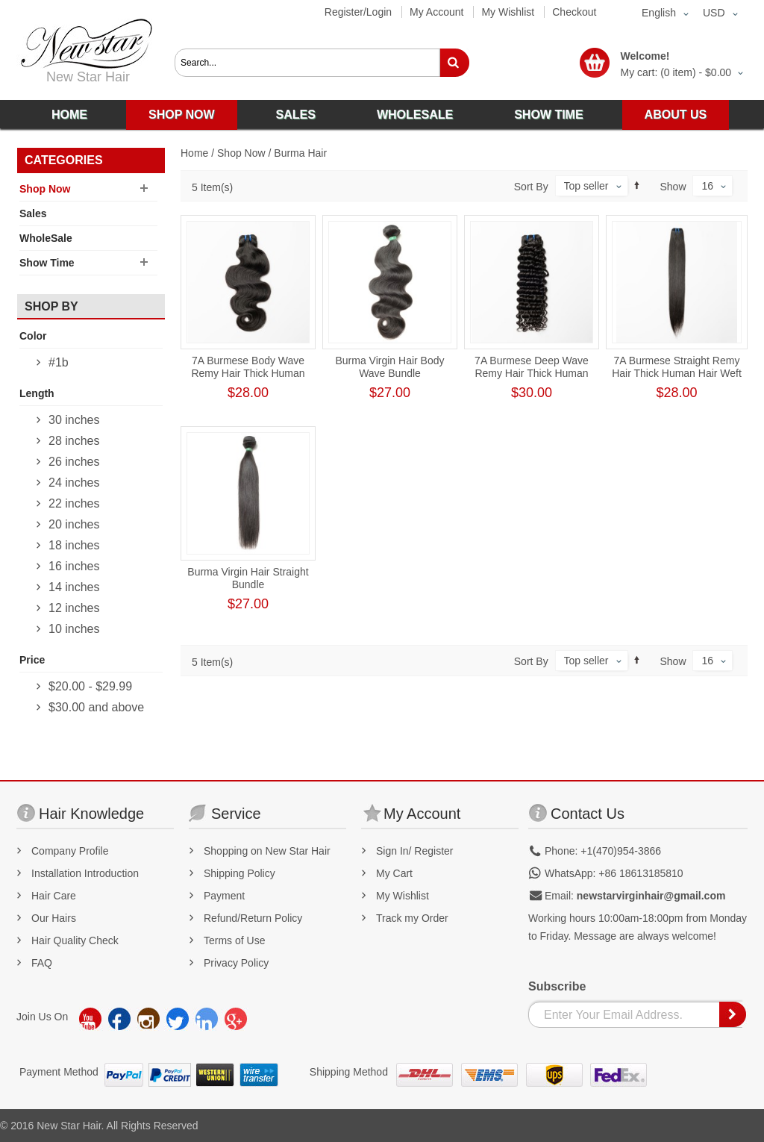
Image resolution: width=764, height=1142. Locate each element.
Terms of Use (234, 940)
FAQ (41, 963)
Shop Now (241, 153)
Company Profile (70, 851)
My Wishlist (507, 12)
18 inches (74, 545)
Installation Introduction (85, 873)
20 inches (74, 524)
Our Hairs (53, 918)
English (659, 13)
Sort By (531, 187)
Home (194, 153)
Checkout (574, 12)
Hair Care (53, 896)
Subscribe (557, 986)
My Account (436, 12)
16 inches (74, 566)
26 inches (74, 461)
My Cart (394, 873)
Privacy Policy (236, 963)
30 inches (74, 420)
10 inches (74, 629)
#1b (58, 362)
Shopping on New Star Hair (267, 851)
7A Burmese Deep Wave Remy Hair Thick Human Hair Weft (532, 373)
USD (714, 13)
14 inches (74, 587)
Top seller (586, 186)
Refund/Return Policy (253, 918)
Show (673, 187)
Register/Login (358, 12)
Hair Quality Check (75, 940)
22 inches (74, 503)
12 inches (74, 608)
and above (96, 707)
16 (707, 186)
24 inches (74, 482)
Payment (224, 896)
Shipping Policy (239, 873)
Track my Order (412, 918)
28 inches (74, 440)
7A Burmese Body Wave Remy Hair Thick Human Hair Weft (247, 373)
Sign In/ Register (415, 851)
